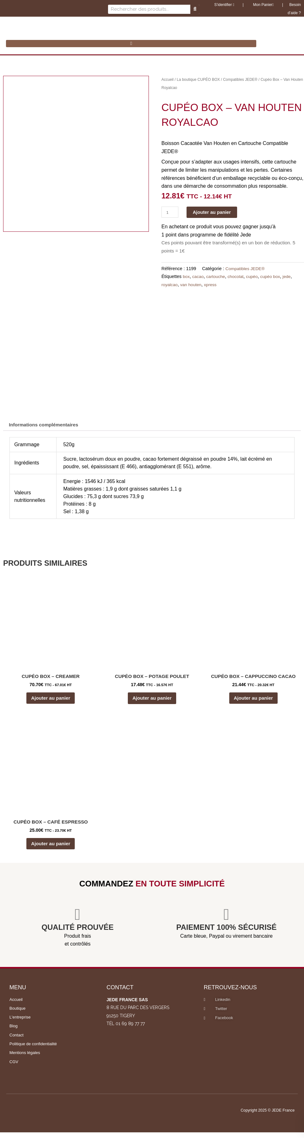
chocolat (238, 276)
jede (291, 276)
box (186, 276)
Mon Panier (263, 5)
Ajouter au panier (215, 212)
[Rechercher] (194, 9)
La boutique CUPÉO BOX (198, 79)
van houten (192, 284)
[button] (131, 43)
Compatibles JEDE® (240, 79)
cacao (198, 276)
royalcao (169, 284)
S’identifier (224, 5)
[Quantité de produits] (170, 212)
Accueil (167, 79)
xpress (212, 284)
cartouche (217, 276)
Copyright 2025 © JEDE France (264, 1115)
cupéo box (274, 276)
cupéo (255, 276)
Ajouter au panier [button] (51, 700)
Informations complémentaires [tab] (45, 425)
